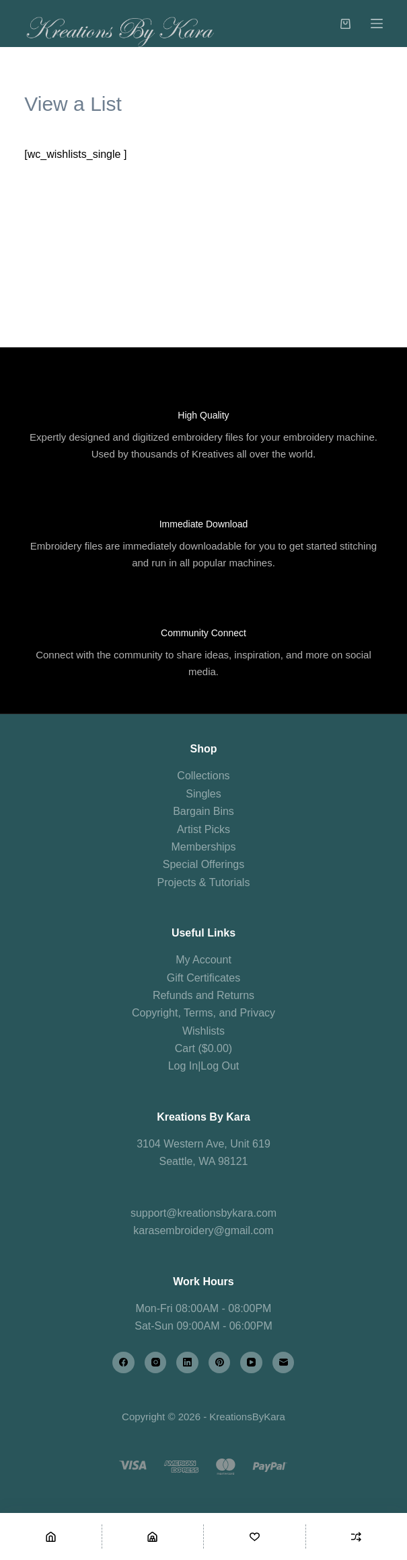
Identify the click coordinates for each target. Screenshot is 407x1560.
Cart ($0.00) (203, 1048)
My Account (203, 959)
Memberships (203, 847)
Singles (203, 793)
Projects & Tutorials (203, 882)
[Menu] (377, 23)
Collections (203, 775)
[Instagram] (156, 1363)
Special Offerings (204, 864)
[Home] (51, 1536)
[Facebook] (123, 1363)
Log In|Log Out (203, 1066)
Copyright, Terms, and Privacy (203, 1013)
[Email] (283, 1363)
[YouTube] (251, 1363)
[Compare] (357, 1536)
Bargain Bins (203, 811)
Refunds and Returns (203, 995)
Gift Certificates (203, 978)
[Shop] (153, 1536)
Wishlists (203, 1031)
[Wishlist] (255, 1536)
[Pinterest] (220, 1363)
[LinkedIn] (187, 1363)
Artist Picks (203, 829)
